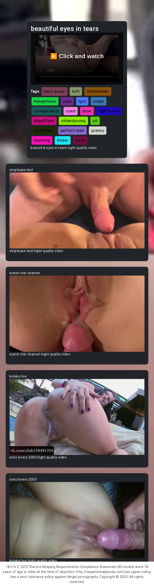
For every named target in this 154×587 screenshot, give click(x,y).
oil (95, 120)
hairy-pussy (54, 91)
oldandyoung (73, 120)
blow (86, 111)
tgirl (82, 101)
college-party (46, 111)
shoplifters (44, 120)
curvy (80, 140)
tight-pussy (108, 111)
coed (70, 111)
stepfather (44, 130)
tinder (62, 140)
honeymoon (45, 101)
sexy (67, 101)
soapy (98, 101)
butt (76, 91)
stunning (42, 140)
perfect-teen (72, 130)
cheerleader (98, 91)
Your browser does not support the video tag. (77, 210)
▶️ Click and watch (77, 56)
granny (97, 130)
